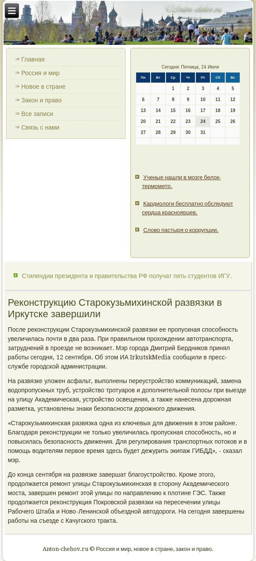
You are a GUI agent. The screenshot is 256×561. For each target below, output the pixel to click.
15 (173, 110)
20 (143, 121)
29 (173, 132)
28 (158, 132)
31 (203, 132)
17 (203, 110)
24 (203, 121)
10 (203, 99)
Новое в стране (44, 86)
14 (158, 110)
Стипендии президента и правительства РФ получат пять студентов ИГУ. (127, 275)
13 (143, 110)
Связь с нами (41, 127)
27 (143, 132)
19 (233, 110)
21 (158, 121)
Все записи (38, 113)
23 (188, 121)
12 (233, 99)
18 (218, 110)
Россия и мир (41, 72)
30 (188, 132)
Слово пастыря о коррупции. (181, 230)
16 (188, 110)
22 (173, 121)
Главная (33, 59)
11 (218, 99)
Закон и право (42, 100)
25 (218, 121)
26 (233, 121)
